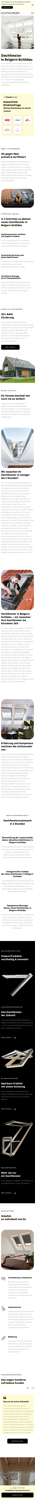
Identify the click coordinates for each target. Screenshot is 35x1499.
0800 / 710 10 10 (17, 1488)
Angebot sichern (7, 7)
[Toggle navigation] (32, 13)
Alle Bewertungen (17, 1441)
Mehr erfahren (10, 347)
